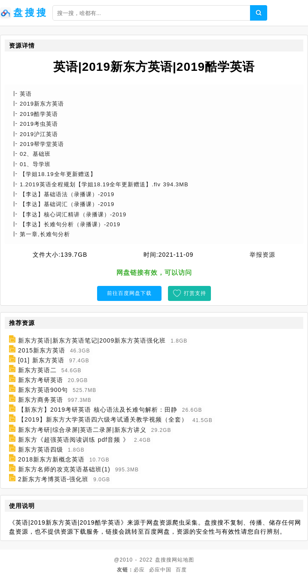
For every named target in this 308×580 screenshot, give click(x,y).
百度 (181, 570)
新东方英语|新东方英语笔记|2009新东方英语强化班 (92, 340)
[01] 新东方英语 (41, 360)
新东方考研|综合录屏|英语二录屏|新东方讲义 (82, 429)
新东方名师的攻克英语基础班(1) (64, 469)
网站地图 (183, 560)
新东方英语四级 (40, 449)
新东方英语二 (37, 370)
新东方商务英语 (40, 399)
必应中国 (160, 570)
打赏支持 (195, 293)
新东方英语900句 (43, 389)
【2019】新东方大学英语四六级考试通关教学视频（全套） (103, 419)
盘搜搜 (163, 560)
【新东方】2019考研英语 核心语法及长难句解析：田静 (97, 409)
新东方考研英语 (40, 380)
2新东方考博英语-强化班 (53, 479)
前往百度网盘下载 (129, 293)
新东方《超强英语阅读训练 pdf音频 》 (73, 439)
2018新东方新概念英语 (51, 459)
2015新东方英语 (41, 350)
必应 (139, 570)
